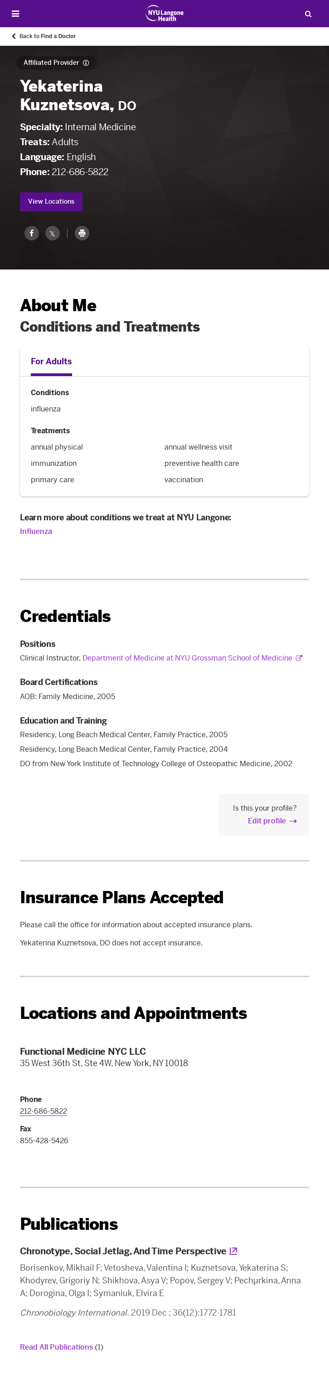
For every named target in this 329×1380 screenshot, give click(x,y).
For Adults (51, 362)
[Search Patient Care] (308, 13)
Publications (69, 1224)
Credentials (65, 616)
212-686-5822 (80, 171)
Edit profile (267, 821)
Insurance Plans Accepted (122, 897)
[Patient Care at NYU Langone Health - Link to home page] (164, 13)
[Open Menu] (15, 14)
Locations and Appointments (133, 1013)
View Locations (51, 202)
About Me (58, 305)
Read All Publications (61, 1347)
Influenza (36, 531)
